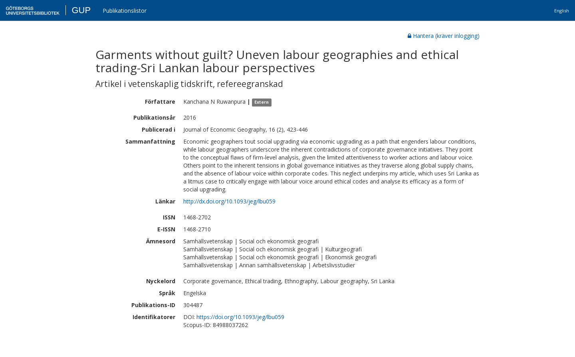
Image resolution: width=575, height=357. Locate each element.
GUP (81, 10)
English (561, 11)
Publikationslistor (125, 10)
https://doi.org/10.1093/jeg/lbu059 (240, 317)
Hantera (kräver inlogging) (444, 35)
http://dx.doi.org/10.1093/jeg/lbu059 (229, 201)
